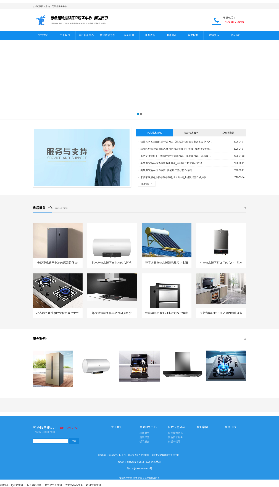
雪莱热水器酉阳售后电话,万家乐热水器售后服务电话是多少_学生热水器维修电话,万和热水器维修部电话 (175, 141)
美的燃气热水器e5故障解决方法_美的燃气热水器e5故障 (170, 163)
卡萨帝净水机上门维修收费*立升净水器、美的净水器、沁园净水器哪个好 (175, 156)
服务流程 (150, 35)
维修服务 (144, 433)
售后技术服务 (191, 132)
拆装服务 (144, 441)
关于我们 (65, 35)
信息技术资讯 (154, 132)
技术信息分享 (107, 35)
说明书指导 (228, 132)
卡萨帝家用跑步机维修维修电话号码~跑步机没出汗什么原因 (172, 177)
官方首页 (43, 35)
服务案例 (129, 35)
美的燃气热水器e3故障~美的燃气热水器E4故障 (165, 170)
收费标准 (193, 35)
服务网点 (172, 35)
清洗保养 (144, 437)
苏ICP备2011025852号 (139, 468)
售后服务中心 (86, 35)
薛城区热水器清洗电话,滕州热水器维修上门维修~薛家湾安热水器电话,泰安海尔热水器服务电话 (175, 148)
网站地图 (156, 461)
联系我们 (236, 35)
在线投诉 (214, 35)
